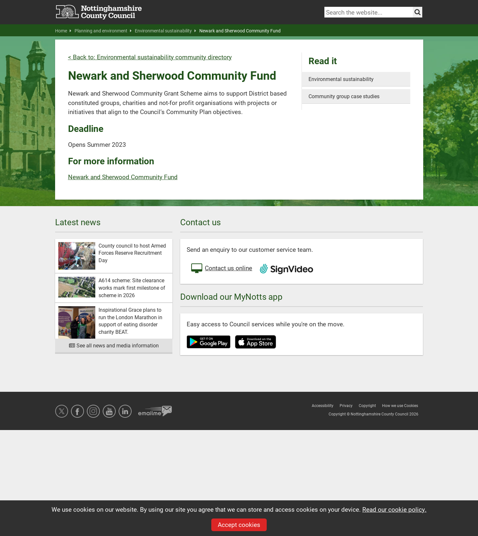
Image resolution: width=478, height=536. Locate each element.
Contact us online (221, 268)
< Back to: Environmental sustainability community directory (150, 57)
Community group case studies (344, 96)
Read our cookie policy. (394, 509)
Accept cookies (239, 524)
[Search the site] (417, 12)
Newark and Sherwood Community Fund (240, 31)
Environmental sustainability (165, 31)
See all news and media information (114, 345)
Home (63, 31)
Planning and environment (103, 31)
